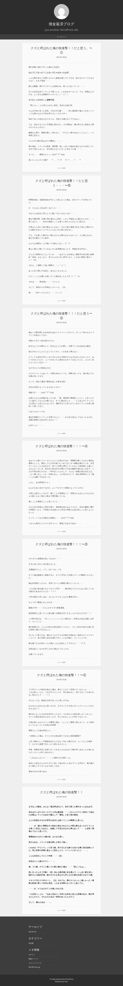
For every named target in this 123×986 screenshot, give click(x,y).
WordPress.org (34, 967)
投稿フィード (33, 959)
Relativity (58, 981)
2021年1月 (32, 932)
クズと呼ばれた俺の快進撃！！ (61, 792)
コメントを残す (61, 168)
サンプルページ (61, 37)
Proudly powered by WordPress (62, 979)
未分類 (31, 943)
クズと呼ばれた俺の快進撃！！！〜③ (61, 544)
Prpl (66, 981)
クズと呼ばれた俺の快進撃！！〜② (61, 675)
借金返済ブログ (61, 23)
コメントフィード (35, 963)
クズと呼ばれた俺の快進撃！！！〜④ (61, 446)
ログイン (32, 955)
